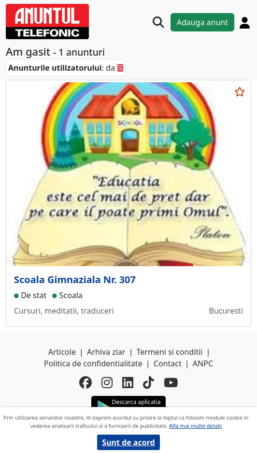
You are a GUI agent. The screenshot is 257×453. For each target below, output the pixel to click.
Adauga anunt (202, 22)
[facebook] (85, 382)
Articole (62, 352)
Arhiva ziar (106, 352)
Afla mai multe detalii (195, 425)
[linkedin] (127, 382)
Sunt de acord (128, 442)
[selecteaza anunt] (239, 92)
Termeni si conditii (170, 352)
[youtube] (171, 382)
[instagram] (107, 382)
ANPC (203, 363)
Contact (168, 363)
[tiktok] (148, 382)
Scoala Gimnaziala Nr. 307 (75, 279)
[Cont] (245, 22)
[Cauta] (158, 22)
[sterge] (120, 67)
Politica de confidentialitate (93, 363)
